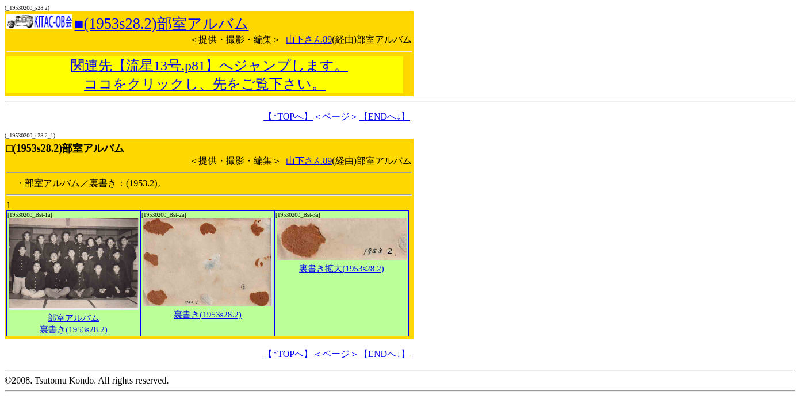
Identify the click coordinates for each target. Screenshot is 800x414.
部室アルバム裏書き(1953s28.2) (74, 318)
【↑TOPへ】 (288, 116)
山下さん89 (309, 39)
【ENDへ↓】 (384, 116)
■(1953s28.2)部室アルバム (162, 23)
